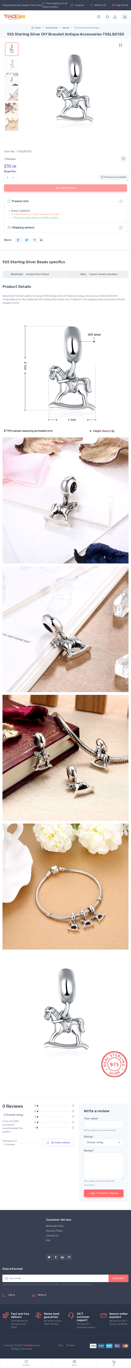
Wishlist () (98, 5)
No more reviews (58, 1142)
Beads (66, 27)
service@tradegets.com (51, 1298)
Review (89, 1150)
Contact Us (52, 1235)
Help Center (120, 5)
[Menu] (99, 17)
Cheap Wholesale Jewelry (16, 5)
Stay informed (12, 1268)
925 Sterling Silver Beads (87, 27)
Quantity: (10, 171)
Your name (91, 1118)
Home (36, 27)
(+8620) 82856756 (19, 1298)
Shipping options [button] (20, 227)
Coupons (77, 5)
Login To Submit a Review (104, 1193)
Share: (8, 240)
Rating (88, 1136)
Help (60, 1345)
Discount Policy (54, 1230)
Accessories (51, 27)
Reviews (70, 1345)
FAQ (48, 1240)
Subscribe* (118, 1278)
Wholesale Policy (55, 1226)
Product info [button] (18, 201)
